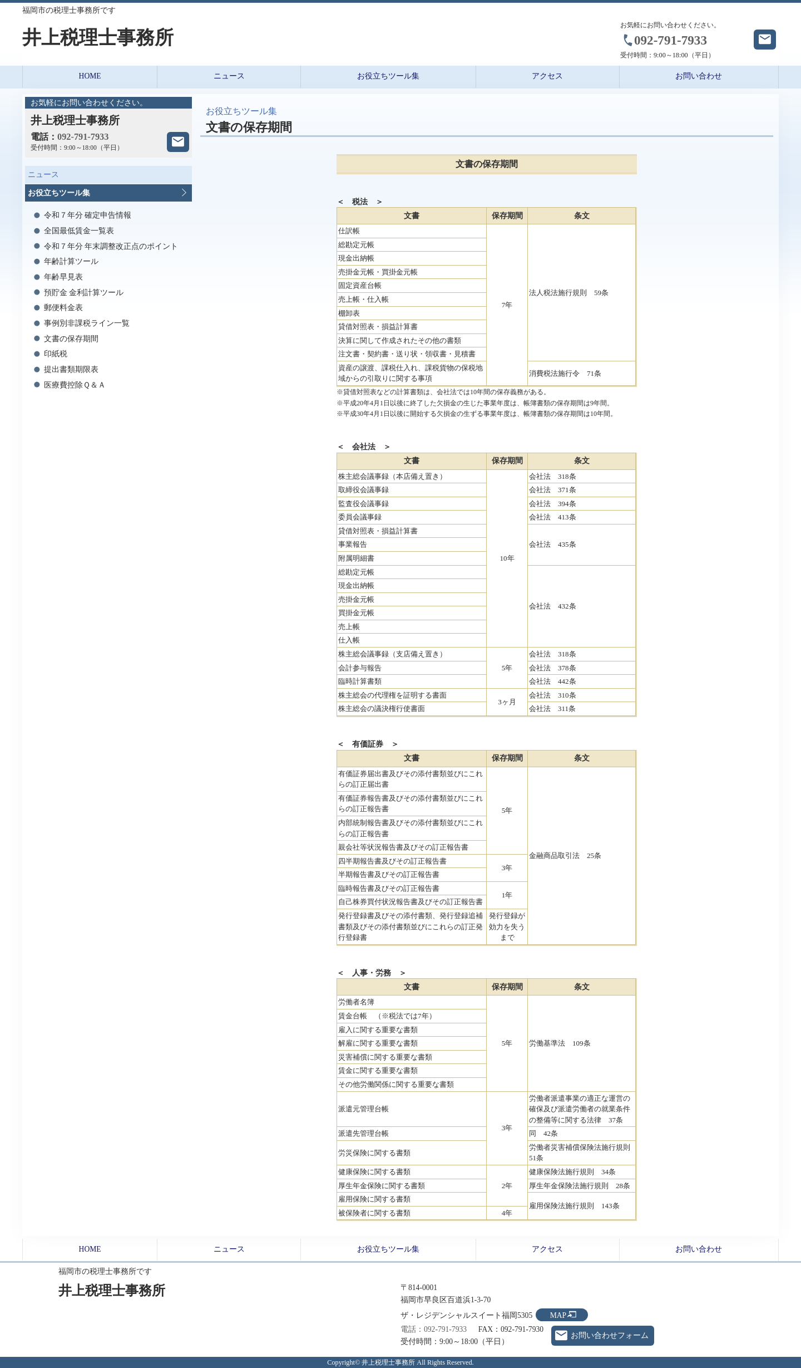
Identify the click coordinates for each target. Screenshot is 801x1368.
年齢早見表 (63, 277)
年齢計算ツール (71, 261)
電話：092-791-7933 (433, 1329)
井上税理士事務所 (98, 37)
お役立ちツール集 (388, 76)
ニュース (229, 76)
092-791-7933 (670, 40)
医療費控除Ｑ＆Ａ (75, 385)
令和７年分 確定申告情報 (87, 215)
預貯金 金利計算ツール (83, 292)
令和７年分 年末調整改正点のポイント (111, 246)
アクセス (547, 76)
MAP (558, 1315)
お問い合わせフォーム (610, 1335)
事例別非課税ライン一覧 (87, 323)
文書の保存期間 (71, 339)
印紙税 (55, 354)
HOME (90, 76)
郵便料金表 (63, 307)
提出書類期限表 (71, 369)
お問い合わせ (698, 76)
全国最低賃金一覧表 (79, 231)
